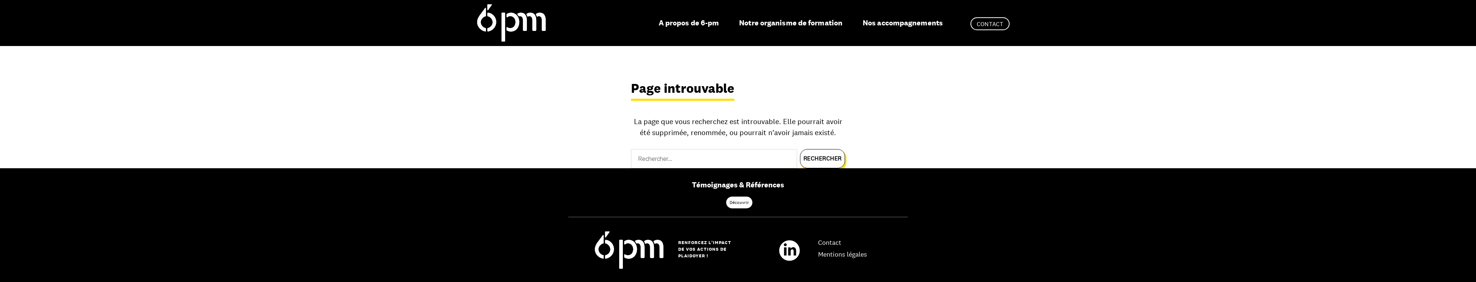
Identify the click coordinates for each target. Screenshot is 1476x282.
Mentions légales (842, 254)
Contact (990, 24)
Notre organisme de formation (790, 22)
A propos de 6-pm (689, 22)
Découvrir (739, 202)
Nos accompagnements (903, 22)
